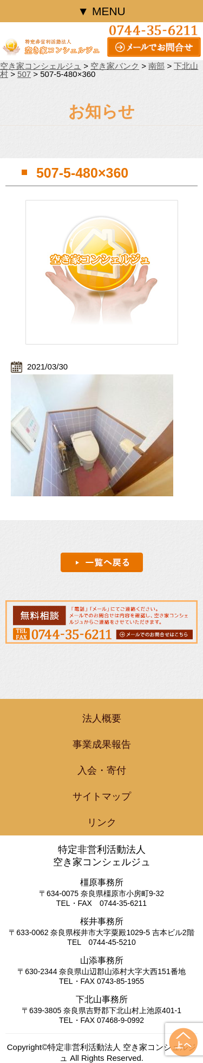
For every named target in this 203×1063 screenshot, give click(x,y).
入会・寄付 (101, 770)
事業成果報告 (102, 744)
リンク (101, 822)
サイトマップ (102, 796)
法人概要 (101, 718)
